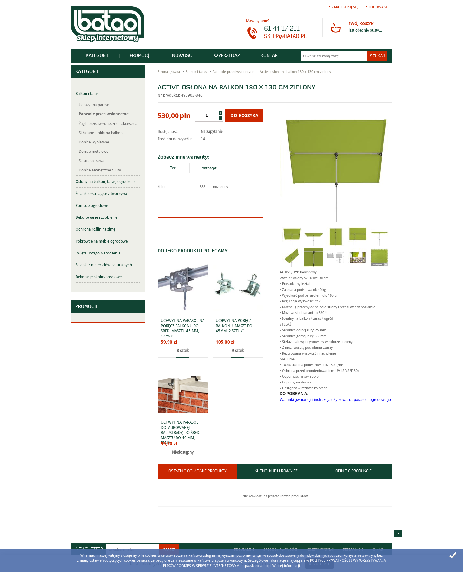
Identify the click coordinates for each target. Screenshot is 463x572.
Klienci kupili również (276, 471)
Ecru (173, 168)
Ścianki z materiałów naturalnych (104, 264)
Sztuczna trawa (91, 160)
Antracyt (209, 168)
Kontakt (273, 55)
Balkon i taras (87, 93)
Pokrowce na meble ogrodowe (102, 241)
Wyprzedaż (229, 55)
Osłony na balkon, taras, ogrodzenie (106, 181)
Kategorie (98, 55)
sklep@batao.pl (285, 36)
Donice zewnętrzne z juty (100, 169)
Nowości (184, 55)
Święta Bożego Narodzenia (98, 252)
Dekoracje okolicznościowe (99, 276)
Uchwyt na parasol (94, 104)
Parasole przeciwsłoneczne (104, 113)
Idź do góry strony (398, 533)
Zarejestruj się (345, 7)
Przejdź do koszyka (336, 28)
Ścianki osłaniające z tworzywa (101, 193)
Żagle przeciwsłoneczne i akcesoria (108, 123)
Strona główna (169, 71)
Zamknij (453, 555)
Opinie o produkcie (353, 471)
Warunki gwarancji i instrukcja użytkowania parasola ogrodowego (335, 399)
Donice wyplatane (94, 141)
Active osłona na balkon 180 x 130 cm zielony (295, 71)
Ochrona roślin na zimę (95, 229)
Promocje (142, 55)
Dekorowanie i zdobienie (96, 217)
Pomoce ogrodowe (92, 205)
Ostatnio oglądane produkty (197, 471)
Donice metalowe (93, 151)
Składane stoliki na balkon (101, 132)
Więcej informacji (286, 565)
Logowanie (379, 7)
